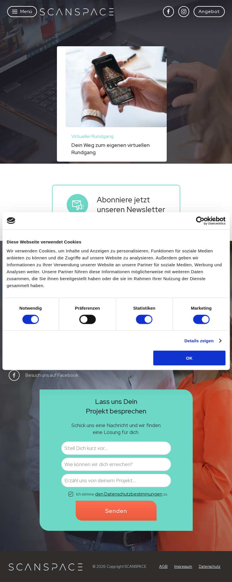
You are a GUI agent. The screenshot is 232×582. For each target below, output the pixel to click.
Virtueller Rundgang (92, 136)
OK (189, 358)
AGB (163, 566)
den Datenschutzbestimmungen (128, 494)
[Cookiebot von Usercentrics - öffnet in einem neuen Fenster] (200, 220)
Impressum (183, 566)
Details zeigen (199, 340)
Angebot (209, 11)
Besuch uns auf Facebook (52, 375)
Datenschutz (209, 566)
